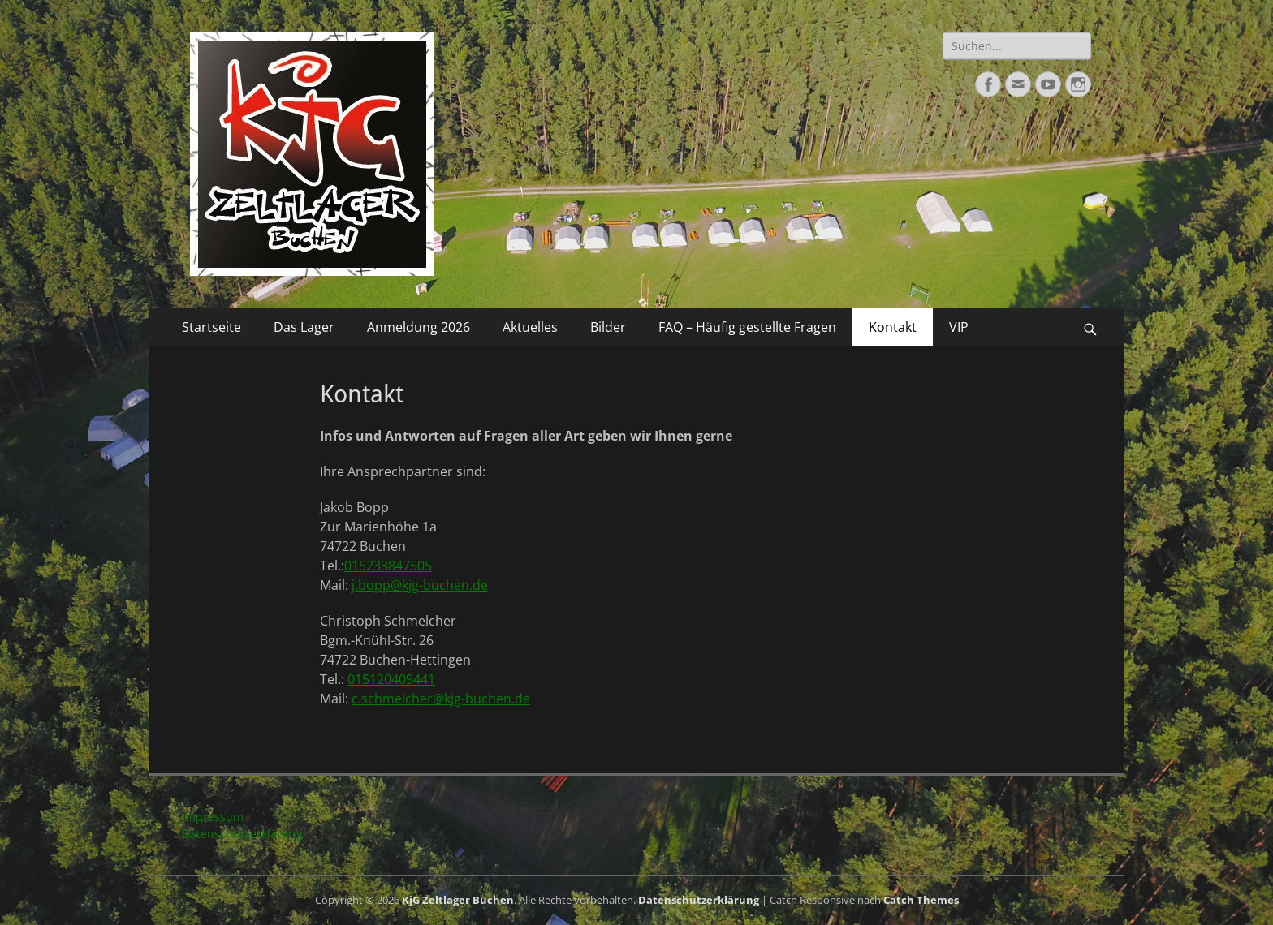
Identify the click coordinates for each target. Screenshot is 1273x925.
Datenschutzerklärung (242, 833)
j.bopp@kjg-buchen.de (420, 585)
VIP (959, 327)
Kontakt (893, 327)
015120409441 (391, 679)
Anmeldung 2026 (418, 327)
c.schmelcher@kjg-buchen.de (441, 699)
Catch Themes (921, 900)
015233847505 (388, 565)
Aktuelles (530, 327)
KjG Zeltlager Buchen (458, 900)
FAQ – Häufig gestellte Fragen (747, 327)
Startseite (211, 327)
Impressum (213, 816)
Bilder (608, 327)
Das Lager (304, 327)
